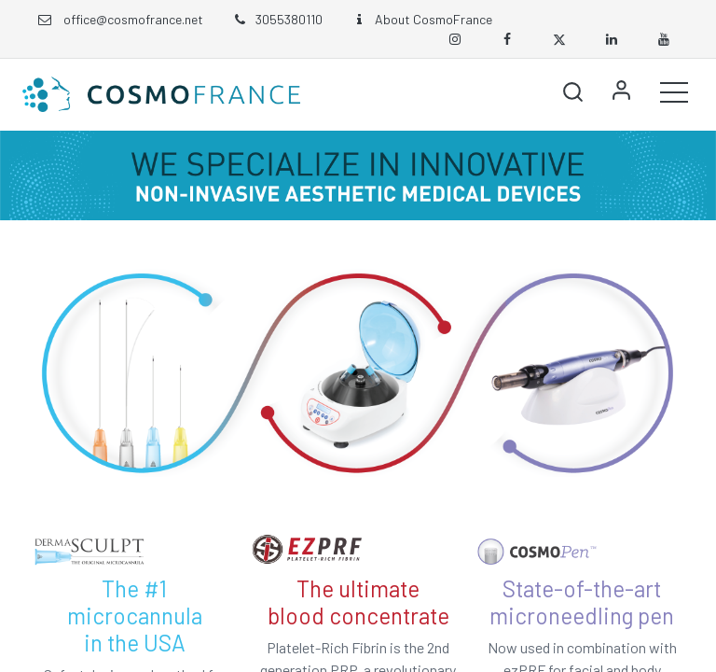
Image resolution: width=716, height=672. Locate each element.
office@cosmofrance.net (133, 19)
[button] (572, 91)
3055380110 (277, 19)
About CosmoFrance (421, 19)
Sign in (621, 91)
